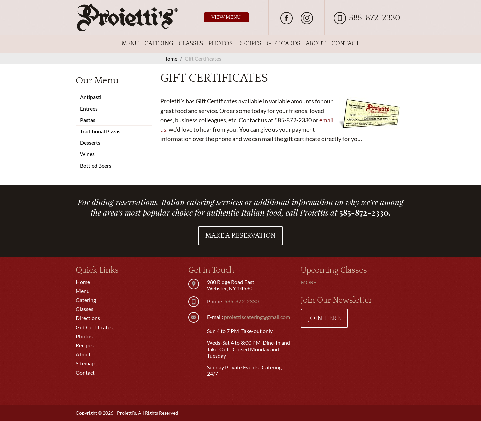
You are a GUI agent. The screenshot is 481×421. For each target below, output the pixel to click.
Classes (191, 43)
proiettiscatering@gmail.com (257, 317)
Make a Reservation (240, 235)
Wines (87, 154)
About (316, 43)
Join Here (324, 318)
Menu (130, 43)
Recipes (249, 43)
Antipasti (90, 97)
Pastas (87, 120)
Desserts (90, 142)
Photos (220, 43)
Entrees (89, 108)
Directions (88, 318)
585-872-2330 (374, 18)
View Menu (226, 17)
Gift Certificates (94, 327)
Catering (158, 43)
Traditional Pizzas (100, 131)
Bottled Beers (95, 165)
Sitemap (85, 363)
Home (83, 282)
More (308, 282)
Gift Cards (283, 43)
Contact (345, 43)
